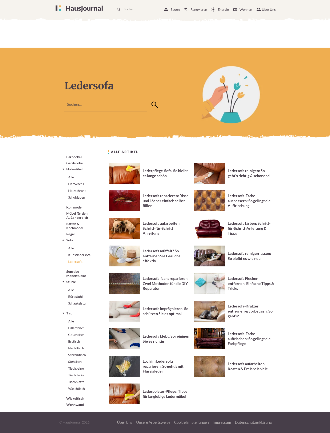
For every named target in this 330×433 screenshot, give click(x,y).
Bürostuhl (75, 296)
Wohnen (246, 9)
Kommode (74, 207)
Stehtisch (75, 361)
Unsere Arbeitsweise (153, 422)
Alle (71, 177)
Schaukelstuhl (78, 303)
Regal (70, 234)
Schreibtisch (77, 355)
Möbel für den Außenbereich (77, 215)
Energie (223, 9)
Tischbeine (76, 368)
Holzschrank (77, 190)
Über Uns (269, 9)
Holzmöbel (74, 169)
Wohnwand (75, 404)
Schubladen (76, 197)
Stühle (71, 282)
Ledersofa (75, 261)
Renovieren (198, 9)
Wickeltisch (75, 398)
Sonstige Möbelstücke (76, 273)
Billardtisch (76, 328)
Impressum (222, 422)
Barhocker (74, 157)
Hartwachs (76, 184)
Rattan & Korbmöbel (74, 226)
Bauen (175, 9)
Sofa (69, 240)
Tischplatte (76, 382)
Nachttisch (76, 348)
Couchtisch (76, 335)
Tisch (70, 313)
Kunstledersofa (79, 255)
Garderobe (74, 163)
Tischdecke (76, 375)
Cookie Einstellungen (191, 422)
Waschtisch (76, 388)
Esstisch (74, 341)
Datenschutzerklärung (253, 422)
